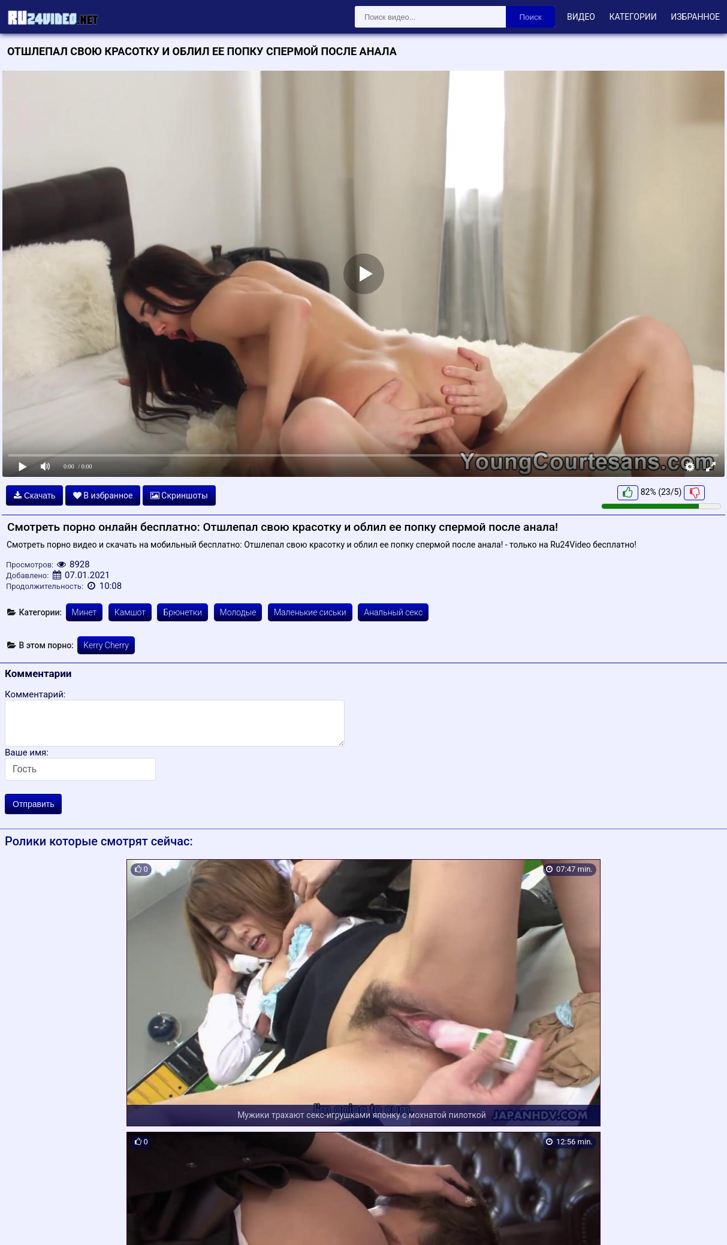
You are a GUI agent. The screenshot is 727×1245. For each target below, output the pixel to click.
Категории (632, 17)
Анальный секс (393, 612)
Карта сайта (26, 1221)
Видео (581, 17)
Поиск (531, 17)
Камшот (130, 612)
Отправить (33, 804)
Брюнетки (182, 612)
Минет (84, 612)
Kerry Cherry (106, 645)
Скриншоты (179, 495)
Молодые (238, 612)
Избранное (695, 17)
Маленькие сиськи (310, 612)
